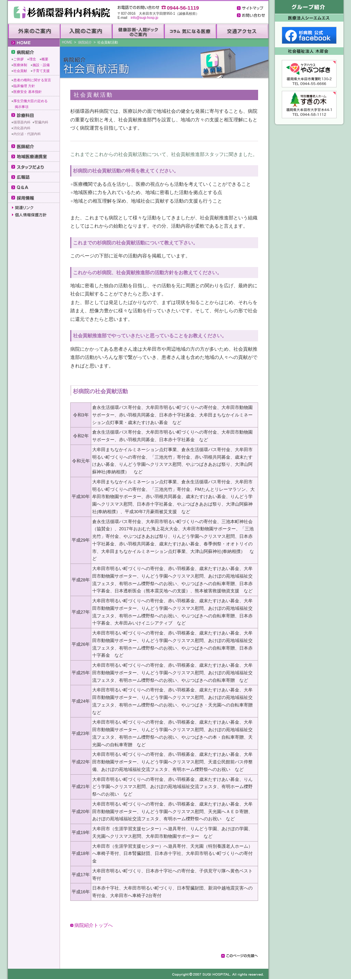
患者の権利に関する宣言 (32, 80)
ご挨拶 (18, 59)
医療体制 (20, 65)
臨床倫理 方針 (24, 86)
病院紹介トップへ (93, 925)
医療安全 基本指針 (27, 92)
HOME (67, 42)
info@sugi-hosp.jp (144, 18)
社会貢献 (20, 71)
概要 (44, 59)
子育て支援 (41, 71)
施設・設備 (41, 65)
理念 (32, 59)
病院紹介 (85, 42)
